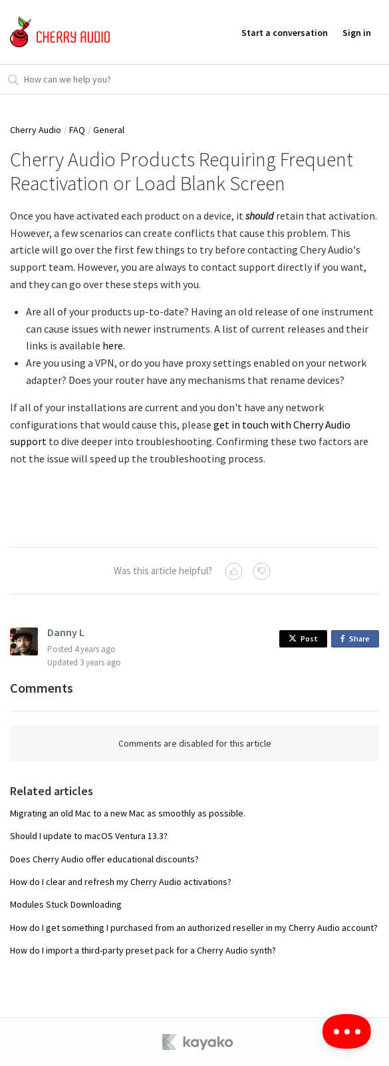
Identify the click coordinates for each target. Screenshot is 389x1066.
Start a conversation (284, 33)
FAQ (77, 130)
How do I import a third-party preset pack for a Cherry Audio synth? (143, 950)
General (108, 130)
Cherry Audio (35, 130)
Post (303, 638)
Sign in (356, 33)
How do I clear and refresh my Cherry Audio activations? (120, 882)
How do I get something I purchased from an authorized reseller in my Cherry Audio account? (194, 928)
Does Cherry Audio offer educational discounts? (104, 859)
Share (357, 639)
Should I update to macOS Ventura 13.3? (89, 836)
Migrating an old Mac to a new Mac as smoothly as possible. (127, 813)
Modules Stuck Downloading (66, 904)
